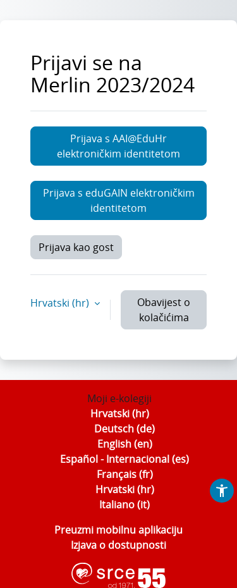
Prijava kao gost (76, 247)
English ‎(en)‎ (124, 444)
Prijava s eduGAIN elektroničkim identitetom (119, 200)
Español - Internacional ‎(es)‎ (124, 459)
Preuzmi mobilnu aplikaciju (118, 530)
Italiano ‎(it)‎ (124, 504)
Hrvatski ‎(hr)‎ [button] (61, 303)
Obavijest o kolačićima (163, 309)
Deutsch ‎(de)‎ (124, 429)
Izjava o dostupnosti (118, 545)
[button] (222, 491)
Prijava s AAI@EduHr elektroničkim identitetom (118, 146)
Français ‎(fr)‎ (125, 474)
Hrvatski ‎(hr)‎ (119, 413)
